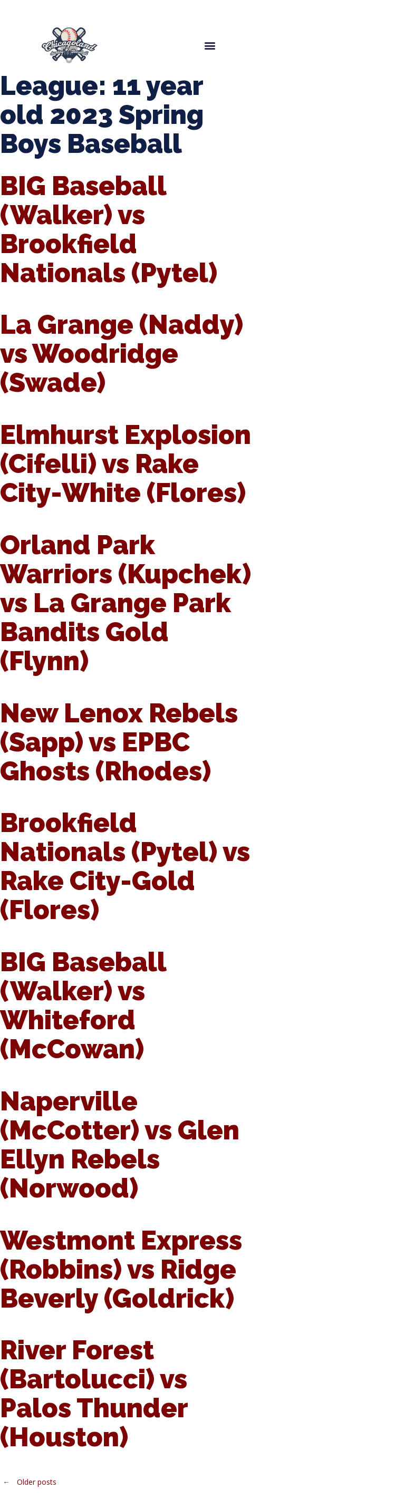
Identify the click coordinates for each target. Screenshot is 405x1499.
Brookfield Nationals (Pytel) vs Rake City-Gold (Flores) (125, 866)
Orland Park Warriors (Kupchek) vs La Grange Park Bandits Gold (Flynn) (125, 602)
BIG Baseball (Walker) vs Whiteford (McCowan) (83, 1005)
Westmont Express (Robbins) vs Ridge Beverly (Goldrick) (121, 1269)
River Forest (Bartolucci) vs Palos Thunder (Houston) (94, 1393)
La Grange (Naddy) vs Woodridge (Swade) (121, 353)
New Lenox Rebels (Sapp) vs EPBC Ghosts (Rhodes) (119, 742)
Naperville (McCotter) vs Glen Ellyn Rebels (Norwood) (119, 1145)
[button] (209, 45)
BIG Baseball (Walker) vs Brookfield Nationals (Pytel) (108, 229)
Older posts (28, 1482)
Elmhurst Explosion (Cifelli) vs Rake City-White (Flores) (125, 463)
